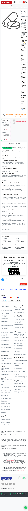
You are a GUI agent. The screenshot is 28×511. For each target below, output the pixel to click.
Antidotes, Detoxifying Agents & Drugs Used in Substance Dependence (6, 409)
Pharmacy (4, 7)
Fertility (20, 334)
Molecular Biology (22, 312)
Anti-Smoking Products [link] (5, 340)
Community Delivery (22, 289)
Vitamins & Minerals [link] (4, 345)
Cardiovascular (8, 417)
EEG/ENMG (18, 319)
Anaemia (15, 337)
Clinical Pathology (17, 307)
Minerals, (22, 92)
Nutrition (10, 398)
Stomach (24, 353)
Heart (24, 332)
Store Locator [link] (10, 371)
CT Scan (17, 316)
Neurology (20, 368)
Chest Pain (16, 381)
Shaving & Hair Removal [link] (5, 319)
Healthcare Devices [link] (4, 338)
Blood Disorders (17, 351)
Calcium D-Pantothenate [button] (7, 147)
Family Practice (23, 360)
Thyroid (18, 335)
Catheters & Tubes (7, 419)
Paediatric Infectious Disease (19, 376)
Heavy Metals (16, 349)
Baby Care (7, 306)
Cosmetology (23, 371)
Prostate (15, 340)
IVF (25, 376)
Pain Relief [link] (6, 332)
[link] (6, 2)
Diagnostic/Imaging (4, 425)
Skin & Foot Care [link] (4, 335)
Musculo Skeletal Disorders (19, 345)
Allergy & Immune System (5, 406)
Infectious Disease (22, 349)
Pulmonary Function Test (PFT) (19, 327)
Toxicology (16, 346)
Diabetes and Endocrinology (19, 366)
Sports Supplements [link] (4, 344)
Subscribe (23, 284)
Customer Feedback (13, 289)
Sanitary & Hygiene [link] (8, 310)
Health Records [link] (3, 369)
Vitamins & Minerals (4, 398)
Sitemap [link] (11, 494)
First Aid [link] (2, 332)
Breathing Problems (17, 389)
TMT (15, 319)
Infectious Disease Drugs (5, 392)
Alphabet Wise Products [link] (5, 374)
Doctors (16, 7)
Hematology (16, 312)
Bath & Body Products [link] (5, 313)
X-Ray (21, 316)
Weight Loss (21, 383)
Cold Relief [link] (11, 332)
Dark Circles (21, 384)
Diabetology (16, 365)
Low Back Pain (16, 386)
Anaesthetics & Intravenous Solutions (6, 404)
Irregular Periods (23, 386)
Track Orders (21, 288)
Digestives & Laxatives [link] (5, 337)
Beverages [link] (3, 361)
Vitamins (21, 335)
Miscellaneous (3, 412)
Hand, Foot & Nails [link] (4, 321)
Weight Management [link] (4, 328)
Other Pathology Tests (18, 343)
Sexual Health (16, 392)
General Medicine (17, 360)
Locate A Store (13, 288)
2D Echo (22, 319)
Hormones (3, 390)
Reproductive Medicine (18, 373)
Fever (19, 337)
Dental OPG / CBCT (17, 322)
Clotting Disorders (21, 346)
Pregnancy (19, 340)
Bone (25, 337)
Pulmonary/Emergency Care (6, 424)
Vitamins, (22, 93)
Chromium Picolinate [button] (17, 147)
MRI (14, 316)
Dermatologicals (4, 401)
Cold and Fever (21, 381)
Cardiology (16, 368)
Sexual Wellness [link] (4, 315)
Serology (22, 309)
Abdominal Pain (23, 391)
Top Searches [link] (3, 372)
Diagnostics (10, 7)
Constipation (16, 384)
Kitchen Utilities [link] (9, 358)
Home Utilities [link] (3, 358)
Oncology (2, 393)
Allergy (15, 335)
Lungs (17, 334)
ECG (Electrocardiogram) (18, 324)
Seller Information (23, 108)
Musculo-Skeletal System (5, 389)
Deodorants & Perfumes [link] (5, 316)
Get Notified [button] (25, 40)
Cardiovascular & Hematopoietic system (6, 383)
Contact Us (8, 291)
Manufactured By (5, 238)
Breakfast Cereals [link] (9, 325)
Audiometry (24, 322)
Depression (16, 383)
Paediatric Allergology (18, 374)
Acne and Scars (17, 391)
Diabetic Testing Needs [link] (5, 351)
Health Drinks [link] (3, 325)
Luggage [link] (2, 360)
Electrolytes (24, 354)
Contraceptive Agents (9, 390)
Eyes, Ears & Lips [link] (4, 318)
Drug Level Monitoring (18, 348)
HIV (22, 340)
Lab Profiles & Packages (18, 332)
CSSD (2, 419)
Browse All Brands (4, 289)
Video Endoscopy (17, 325)
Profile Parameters (17, 309)
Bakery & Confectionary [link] (9, 360)
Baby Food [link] (3, 306)
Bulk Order (3, 291)
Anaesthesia (3, 417)
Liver (15, 334)
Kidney (23, 334)
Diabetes (22, 337)
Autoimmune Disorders (18, 353)
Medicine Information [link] (5, 368)
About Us (3, 288)
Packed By (17, 238)
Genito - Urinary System (5, 395)
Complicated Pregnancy (18, 377)
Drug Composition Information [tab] (14, 143)
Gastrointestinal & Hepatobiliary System (6, 380)
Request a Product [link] (4, 371)
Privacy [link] (14, 494)
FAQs (7, 288)
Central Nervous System (5, 387)
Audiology (24, 377)
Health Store (14, 5)
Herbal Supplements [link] (4, 347)
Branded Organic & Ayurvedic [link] (6, 363)
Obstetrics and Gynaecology (19, 363)
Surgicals (7, 422)
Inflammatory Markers (18, 354)
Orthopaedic (3, 422)
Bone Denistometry (17, 321)
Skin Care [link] (2, 310)
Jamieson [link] (10, 347)
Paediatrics (16, 362)
